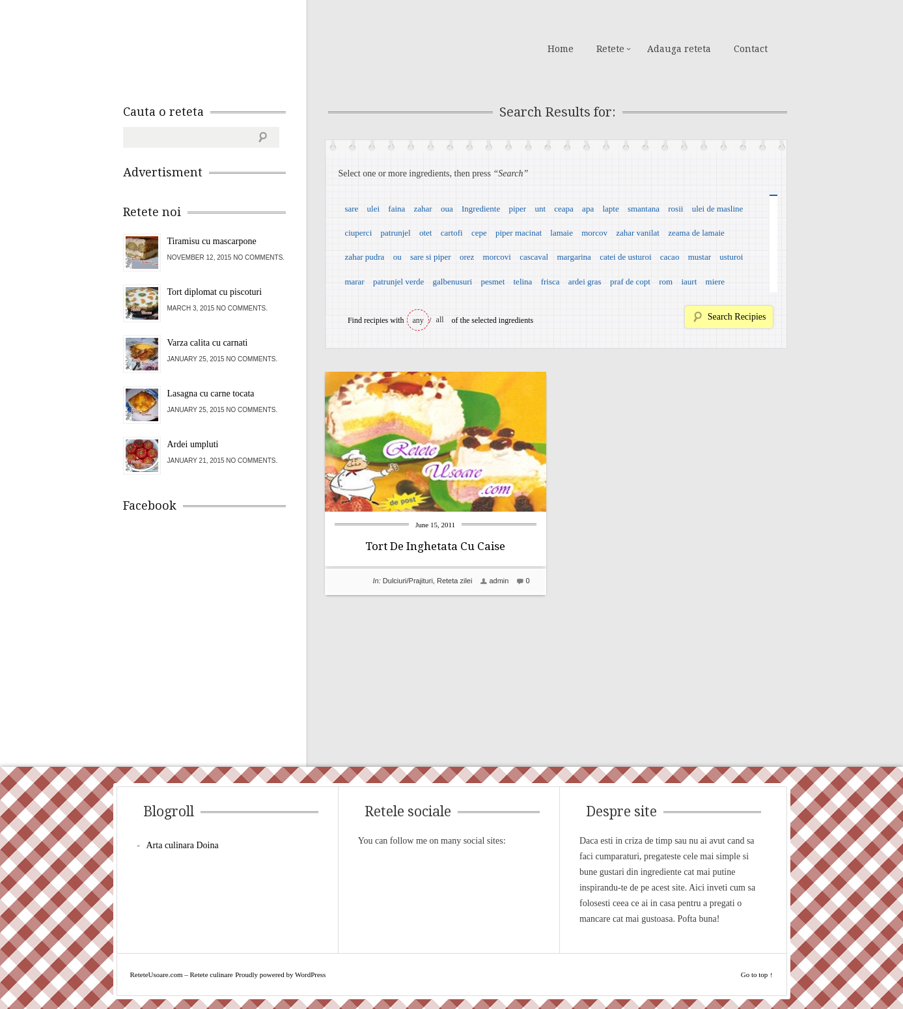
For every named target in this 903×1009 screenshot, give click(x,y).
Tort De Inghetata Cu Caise (435, 546)
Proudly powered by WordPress (280, 974)
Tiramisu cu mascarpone (212, 241)
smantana (644, 209)
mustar (699, 257)
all (440, 319)
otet (425, 233)
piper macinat (518, 233)
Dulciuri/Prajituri (408, 581)
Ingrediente (481, 209)
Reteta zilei (454, 581)
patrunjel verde (398, 281)
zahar (423, 209)
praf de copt (630, 281)
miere (715, 281)
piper (517, 209)
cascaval (534, 257)
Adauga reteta (679, 49)
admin (498, 581)
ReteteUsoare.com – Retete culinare (217, 47)
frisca (550, 281)
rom (666, 281)
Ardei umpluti (193, 444)
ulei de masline (717, 209)
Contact (751, 49)
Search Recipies (737, 317)
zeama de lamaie (696, 233)
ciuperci (358, 233)
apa (588, 209)
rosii (675, 209)
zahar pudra (364, 257)
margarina (573, 257)
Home (561, 49)
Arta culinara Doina (182, 845)
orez (467, 257)
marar (354, 281)
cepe (479, 233)
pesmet (492, 281)
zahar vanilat (638, 233)
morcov (594, 233)
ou (397, 257)
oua (447, 209)
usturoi (731, 257)
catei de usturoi (625, 257)
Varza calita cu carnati (207, 343)
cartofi (452, 233)
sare (351, 209)
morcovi (497, 257)
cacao (670, 257)
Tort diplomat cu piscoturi (214, 292)
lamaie (561, 233)
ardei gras (585, 281)
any (418, 320)
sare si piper (430, 257)
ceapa (564, 209)
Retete (610, 49)
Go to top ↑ (757, 974)
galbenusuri (453, 281)
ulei (373, 209)
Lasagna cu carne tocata (211, 393)
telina (523, 281)
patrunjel (396, 233)
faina (396, 209)
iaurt (689, 281)
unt (540, 209)
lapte (610, 209)
